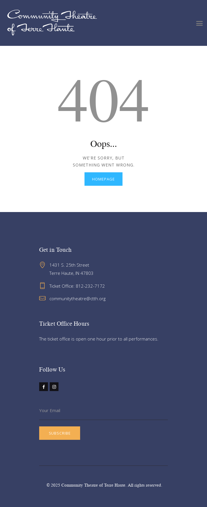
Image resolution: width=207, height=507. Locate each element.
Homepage (103, 179)
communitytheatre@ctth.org (77, 298)
